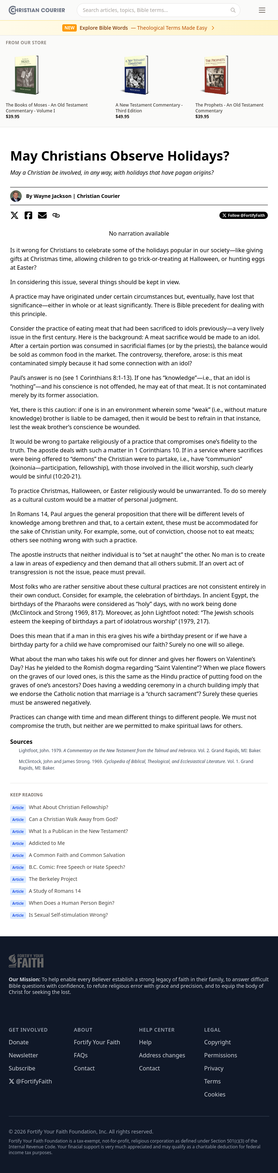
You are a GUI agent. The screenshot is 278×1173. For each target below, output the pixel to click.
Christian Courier (98, 195)
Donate (19, 1042)
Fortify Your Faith (97, 1042)
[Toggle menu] (262, 10)
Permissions (220, 1055)
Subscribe (22, 1068)
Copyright (217, 1042)
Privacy (213, 1068)
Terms (212, 1081)
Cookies (215, 1094)
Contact (84, 1068)
